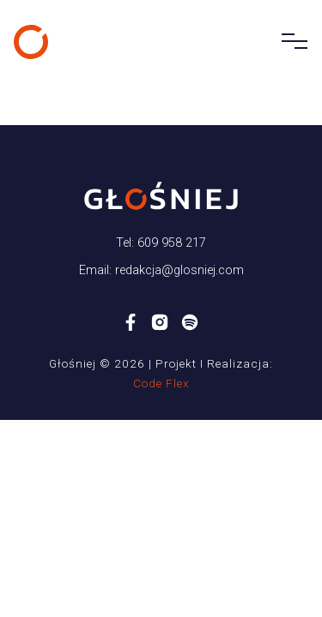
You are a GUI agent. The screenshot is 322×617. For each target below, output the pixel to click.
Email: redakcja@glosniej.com (161, 270)
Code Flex (161, 383)
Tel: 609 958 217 (161, 243)
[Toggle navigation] (289, 42)
